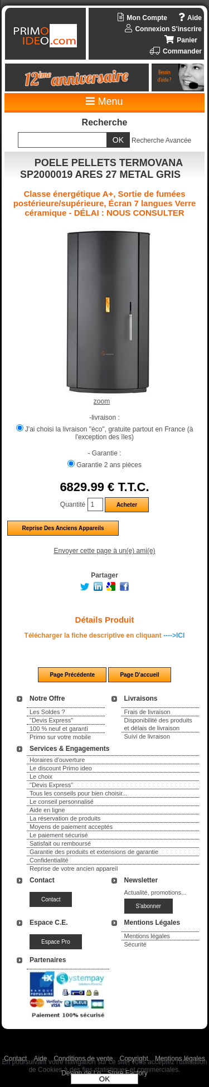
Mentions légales (147, 936)
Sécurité (135, 944)
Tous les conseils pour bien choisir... (78, 793)
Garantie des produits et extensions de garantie (94, 851)
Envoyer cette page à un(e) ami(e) (104, 551)
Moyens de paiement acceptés (71, 826)
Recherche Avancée (161, 140)
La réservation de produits (65, 818)
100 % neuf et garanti (59, 728)
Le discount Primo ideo (61, 768)
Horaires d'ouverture (57, 759)
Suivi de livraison (147, 736)
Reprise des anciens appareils (63, 528)
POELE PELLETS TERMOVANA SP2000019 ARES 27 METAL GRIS (101, 168)
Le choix (41, 776)
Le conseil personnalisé (62, 801)
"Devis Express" (51, 720)
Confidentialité (49, 860)
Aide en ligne (47, 810)
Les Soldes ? (47, 712)
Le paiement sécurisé (59, 835)
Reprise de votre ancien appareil (74, 868)
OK (104, 1079)
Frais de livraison (147, 712)
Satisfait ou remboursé (60, 843)
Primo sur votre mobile (60, 737)
